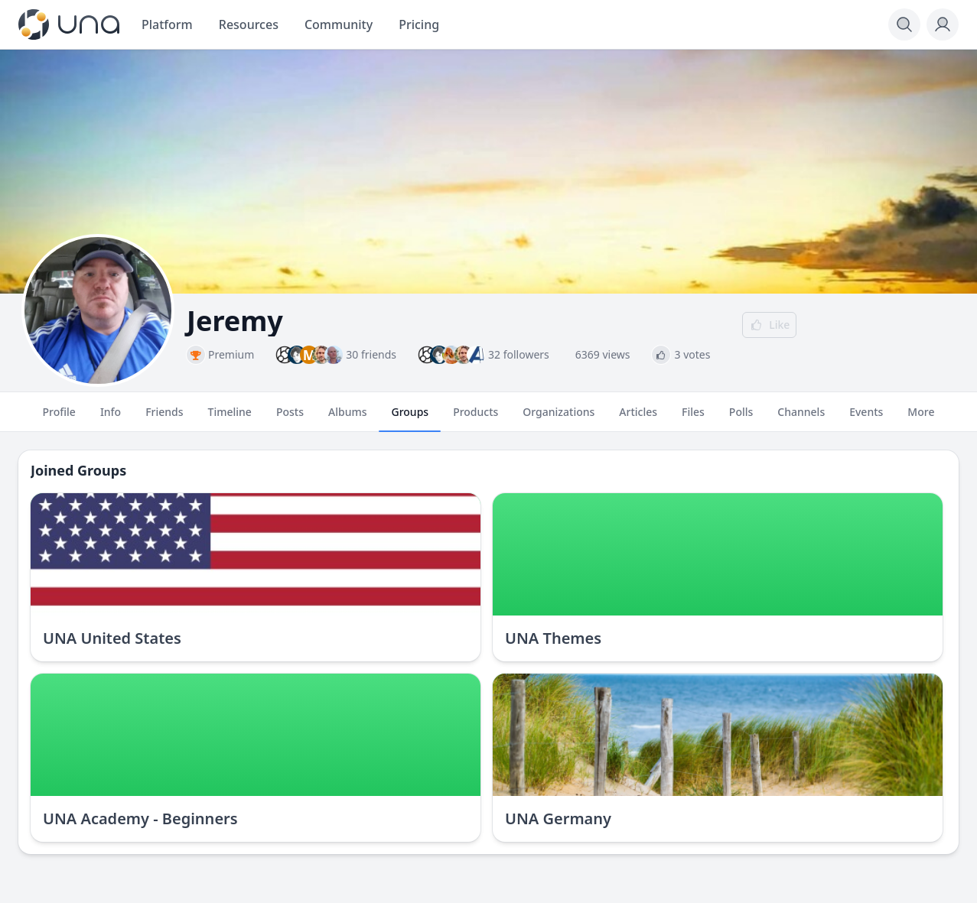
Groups (410, 418)
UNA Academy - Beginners (140, 818)
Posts (290, 418)
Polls (741, 418)
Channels (801, 418)
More (920, 418)
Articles (638, 418)
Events (866, 418)
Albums (347, 418)
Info (110, 418)
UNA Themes (553, 638)
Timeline (230, 418)
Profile (59, 418)
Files (693, 418)
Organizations (558, 418)
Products (475, 418)
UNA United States (112, 638)
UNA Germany (558, 818)
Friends (164, 418)
